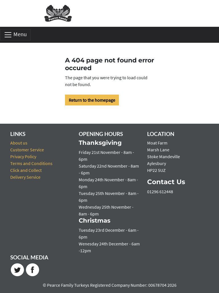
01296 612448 (160, 191)
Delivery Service (25, 177)
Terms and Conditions (31, 163)
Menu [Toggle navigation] (15, 34)
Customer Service (27, 149)
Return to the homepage (92, 100)
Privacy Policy (23, 156)
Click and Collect (26, 170)
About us (18, 143)
